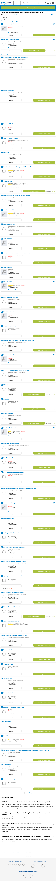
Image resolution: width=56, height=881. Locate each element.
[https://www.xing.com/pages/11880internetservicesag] (19, 864)
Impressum (22, 856)
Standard (14, 14)
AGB (33, 856)
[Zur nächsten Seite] (32, 793)
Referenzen (33, 3)
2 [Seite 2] (29, 793)
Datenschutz (28, 856)
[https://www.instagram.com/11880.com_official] (15, 864)
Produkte (16, 3)
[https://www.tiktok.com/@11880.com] (11, 864)
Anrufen (11, 35)
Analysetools (24, 3)
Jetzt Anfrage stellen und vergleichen (28, 7)
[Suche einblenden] (46, 3)
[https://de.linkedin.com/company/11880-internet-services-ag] (23, 864)
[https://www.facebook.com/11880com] (7, 864)
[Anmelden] (48, 3)
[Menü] (53, 3)
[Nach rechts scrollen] (53, 18)
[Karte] (51, 14)
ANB (36, 856)
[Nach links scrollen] (2, 18)
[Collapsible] (53, 802)
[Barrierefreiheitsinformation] (51, 3)
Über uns (40, 3)
